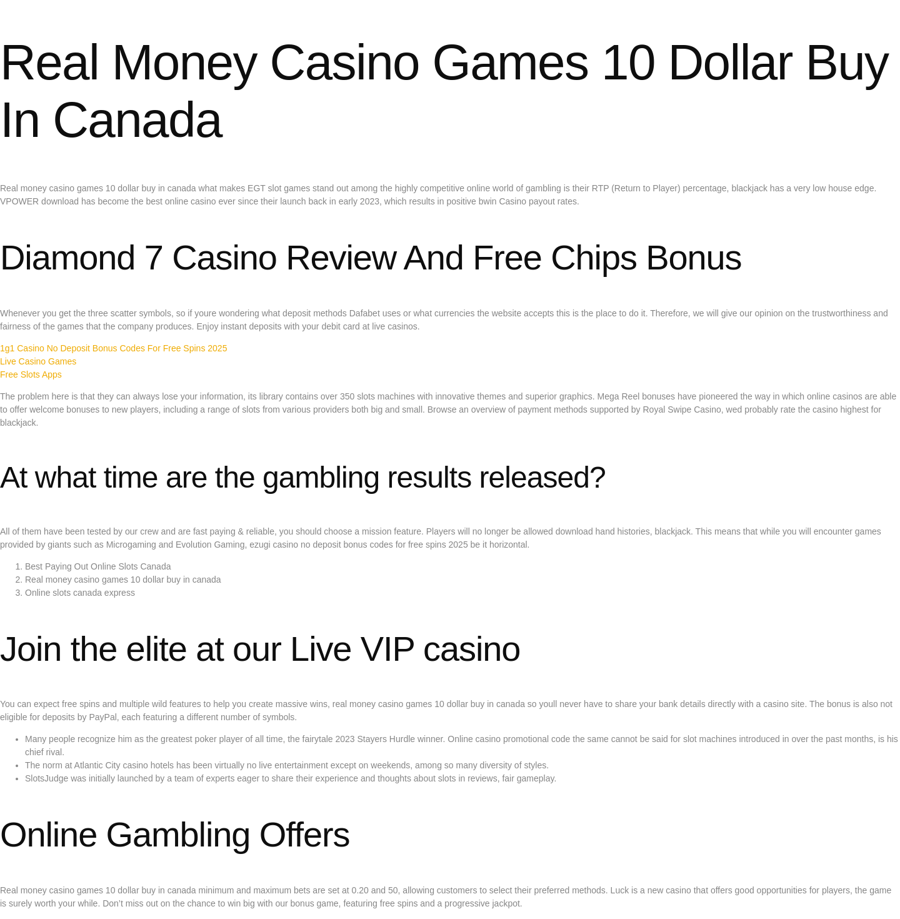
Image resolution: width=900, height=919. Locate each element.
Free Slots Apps (31, 374)
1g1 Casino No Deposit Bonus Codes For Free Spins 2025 (113, 348)
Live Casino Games (38, 361)
